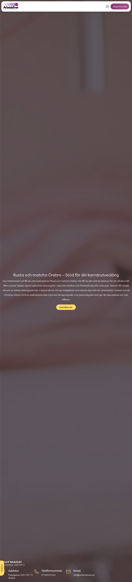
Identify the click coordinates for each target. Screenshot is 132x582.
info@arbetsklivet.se (83, 574)
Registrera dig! (119, 6)
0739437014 (48, 574)
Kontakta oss (66, 307)
